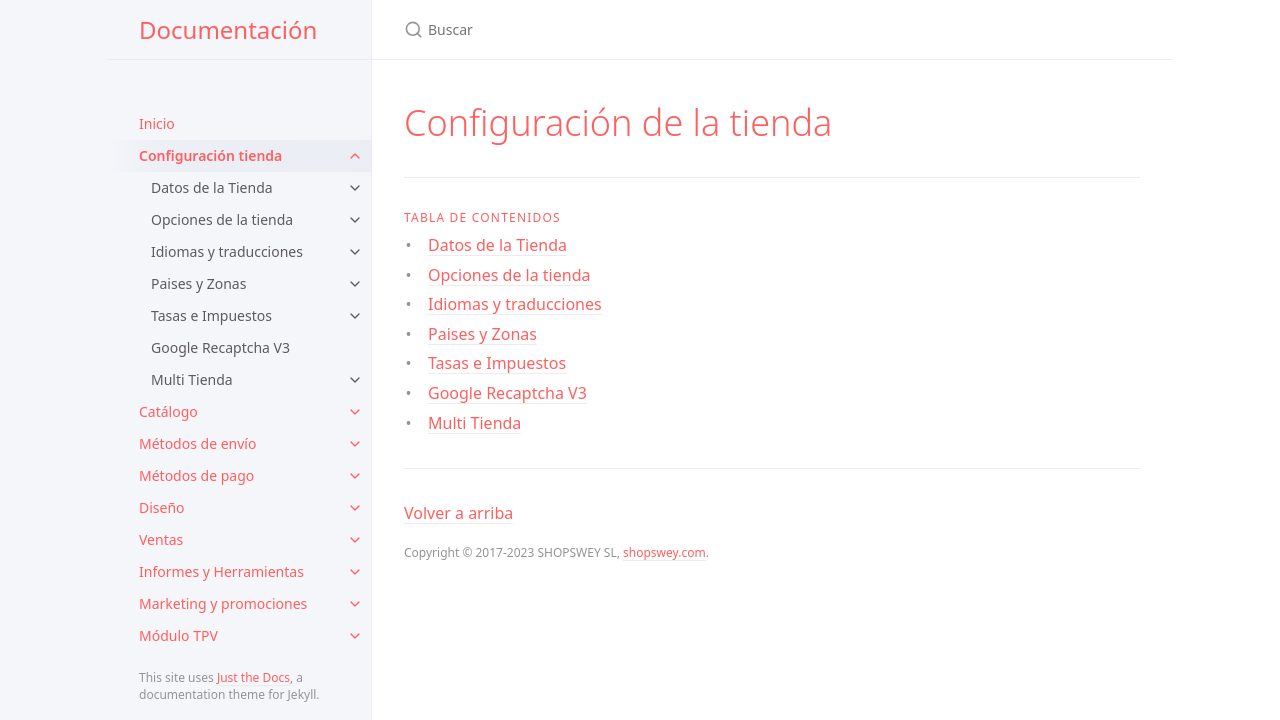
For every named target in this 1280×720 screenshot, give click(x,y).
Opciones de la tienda (222, 219)
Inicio (157, 123)
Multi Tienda (192, 379)
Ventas (161, 539)
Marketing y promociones (223, 603)
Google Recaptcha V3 (220, 347)
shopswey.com (664, 552)
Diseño (162, 507)
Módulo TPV (178, 635)
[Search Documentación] (640, 29)
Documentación (228, 29)
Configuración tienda (210, 155)
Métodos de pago (196, 475)
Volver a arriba (458, 513)
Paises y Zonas (198, 283)
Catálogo (168, 411)
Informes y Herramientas (221, 571)
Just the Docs (253, 677)
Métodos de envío (197, 443)
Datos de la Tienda (212, 187)
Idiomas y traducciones (227, 251)
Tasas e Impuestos (211, 315)
